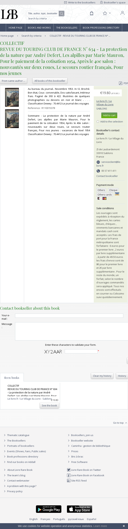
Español (91, 522)
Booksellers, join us (80, 438)
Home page (15, 27)
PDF (123, 83)
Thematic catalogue (16, 438)
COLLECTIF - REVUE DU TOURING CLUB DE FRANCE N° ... (80, 35)
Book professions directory (101, 27)
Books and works (39, 27)
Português (59, 522)
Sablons (101, 108)
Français (45, 522)
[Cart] (91, 13)
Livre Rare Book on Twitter (84, 473)
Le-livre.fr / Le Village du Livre (105, 102)
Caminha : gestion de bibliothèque (90, 449)
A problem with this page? (19, 489)
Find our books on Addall (19, 465)
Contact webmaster (16, 484)
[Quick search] (45, 13)
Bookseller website (80, 444)
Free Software (79, 465)
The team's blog (14, 479)
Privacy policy (13, 495)
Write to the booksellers (79, 2)
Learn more (100, 525)
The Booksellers (66, 27)
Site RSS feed (77, 484)
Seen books (11, 381)
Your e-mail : (6, 317)
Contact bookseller (107, 176)
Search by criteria (37, 18)
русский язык (76, 522)
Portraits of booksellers (20, 449)
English (34, 522)
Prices (74, 454)
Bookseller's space (113, 2)
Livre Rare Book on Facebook (85, 479)
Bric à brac (77, 460)
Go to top (120, 426)
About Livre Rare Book (20, 473)
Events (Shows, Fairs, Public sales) (24, 455)
